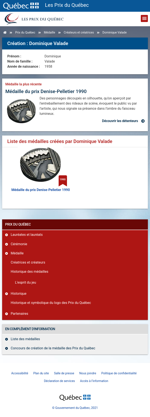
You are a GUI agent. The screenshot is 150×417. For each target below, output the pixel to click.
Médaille (49, 32)
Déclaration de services (59, 381)
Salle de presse (64, 373)
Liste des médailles (25, 339)
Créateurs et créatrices (79, 32)
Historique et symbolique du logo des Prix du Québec (51, 303)
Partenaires (19, 314)
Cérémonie (19, 244)
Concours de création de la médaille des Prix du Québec (53, 348)
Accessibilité (19, 373)
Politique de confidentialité (119, 373)
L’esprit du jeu (25, 282)
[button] (144, 18)
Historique (18, 294)
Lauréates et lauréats (27, 235)
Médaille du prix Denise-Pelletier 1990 (46, 91)
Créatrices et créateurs (28, 262)
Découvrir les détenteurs (120, 121)
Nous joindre (87, 373)
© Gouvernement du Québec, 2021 (75, 408)
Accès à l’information (94, 381)
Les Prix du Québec (67, 5)
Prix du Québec (25, 32)
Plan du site (41, 373)
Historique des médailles (29, 272)
